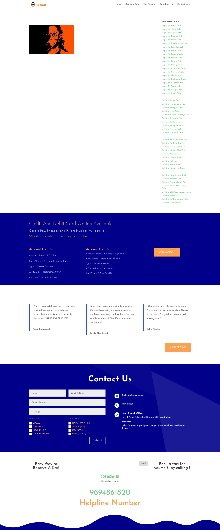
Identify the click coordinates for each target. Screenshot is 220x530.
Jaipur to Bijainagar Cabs (174, 79)
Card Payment (166, 252)
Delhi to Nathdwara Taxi (173, 154)
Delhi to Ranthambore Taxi (174, 140)
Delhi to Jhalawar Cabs (173, 122)
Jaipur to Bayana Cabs (172, 54)
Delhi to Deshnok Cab (172, 132)
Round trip (37, 430)
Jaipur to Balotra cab (171, 40)
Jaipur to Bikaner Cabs (172, 83)
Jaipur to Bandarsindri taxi (174, 43)
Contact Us (182, 4)
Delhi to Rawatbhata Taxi (174, 175)
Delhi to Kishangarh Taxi (173, 104)
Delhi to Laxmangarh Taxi (174, 147)
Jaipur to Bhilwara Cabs (173, 72)
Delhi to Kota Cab (170, 111)
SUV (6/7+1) (76, 430)
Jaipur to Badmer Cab (172, 36)
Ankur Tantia (153, 329)
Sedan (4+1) (76, 426)
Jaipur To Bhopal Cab (172, 75)
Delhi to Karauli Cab (171, 129)
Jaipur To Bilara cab (171, 86)
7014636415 (110, 477)
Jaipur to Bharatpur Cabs (174, 68)
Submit (97, 440)
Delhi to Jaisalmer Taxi (172, 118)
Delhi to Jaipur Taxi (171, 100)
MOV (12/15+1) (77, 434)
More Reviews (178, 347)
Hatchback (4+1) (79, 423)
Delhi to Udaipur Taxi (172, 203)
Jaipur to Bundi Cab (171, 93)
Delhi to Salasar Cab (171, 179)
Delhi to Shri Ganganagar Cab (176, 192)
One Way (36, 426)
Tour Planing (39, 434)
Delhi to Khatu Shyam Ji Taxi (175, 115)
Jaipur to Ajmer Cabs (172, 25)
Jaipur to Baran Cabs (172, 51)
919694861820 (127, 404)
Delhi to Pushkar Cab (172, 143)
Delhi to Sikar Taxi (170, 196)
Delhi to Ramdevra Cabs (173, 168)
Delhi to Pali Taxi (170, 161)
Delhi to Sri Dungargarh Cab (175, 199)
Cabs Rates (165, 4)
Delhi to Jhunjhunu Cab (173, 125)
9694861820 (110, 493)
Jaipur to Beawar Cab (172, 58)
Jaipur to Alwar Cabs (171, 29)
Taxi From (148, 4)
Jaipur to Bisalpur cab (172, 90)
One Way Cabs (132, 4)
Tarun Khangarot (41, 329)
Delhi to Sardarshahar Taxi (174, 182)
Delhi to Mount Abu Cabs (174, 150)
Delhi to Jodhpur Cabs (172, 108)
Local (34, 423)
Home (118, 4)
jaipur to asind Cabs (171, 33)
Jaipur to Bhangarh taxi (173, 65)
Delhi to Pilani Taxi (171, 164)
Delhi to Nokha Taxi (171, 157)
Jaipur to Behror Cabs (172, 61)
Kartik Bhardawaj (99, 333)
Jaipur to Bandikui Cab (172, 47)
